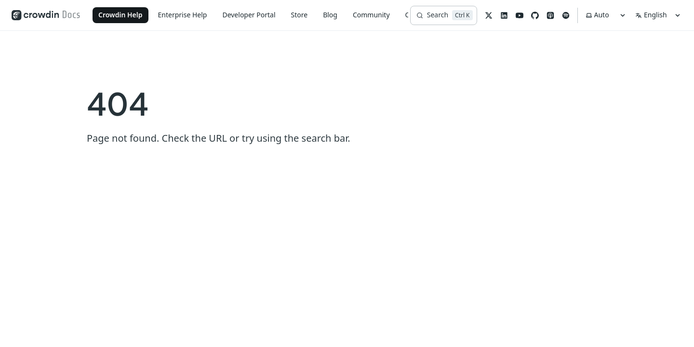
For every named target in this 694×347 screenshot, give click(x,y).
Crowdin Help (120, 14)
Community (371, 14)
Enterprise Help (182, 14)
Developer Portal (248, 14)
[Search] (443, 15)
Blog (330, 14)
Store (299, 14)
